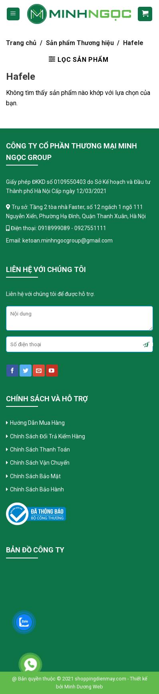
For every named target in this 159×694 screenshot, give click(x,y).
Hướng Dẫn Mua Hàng (37, 423)
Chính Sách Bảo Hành (37, 489)
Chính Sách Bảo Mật (36, 476)
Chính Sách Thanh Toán (40, 449)
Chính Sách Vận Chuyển (40, 462)
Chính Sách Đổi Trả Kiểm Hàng (48, 436)
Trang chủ (21, 43)
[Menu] (13, 14)
